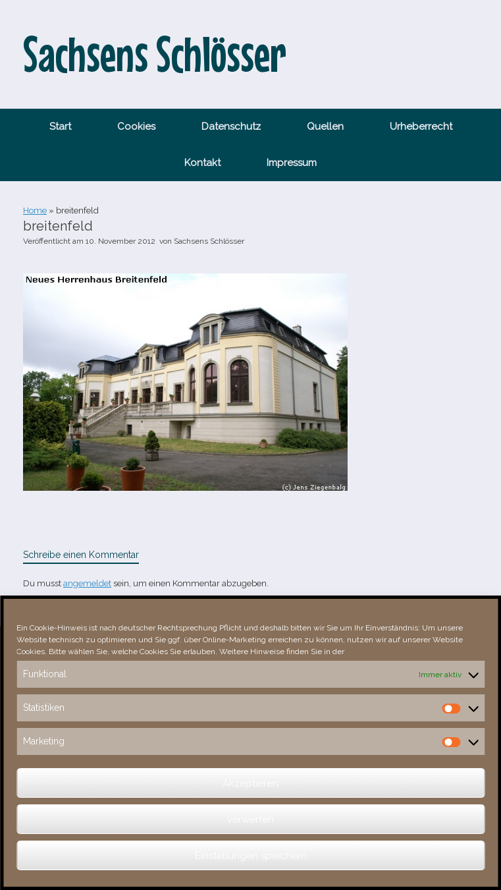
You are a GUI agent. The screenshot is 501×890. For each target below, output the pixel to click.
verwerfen (250, 819)
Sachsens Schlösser (209, 241)
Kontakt (202, 163)
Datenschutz (231, 126)
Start (60, 126)
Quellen (325, 126)
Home (35, 210)
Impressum (292, 163)
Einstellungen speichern (251, 856)
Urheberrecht (421, 126)
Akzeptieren (250, 783)
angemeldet (87, 583)
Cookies (136, 126)
